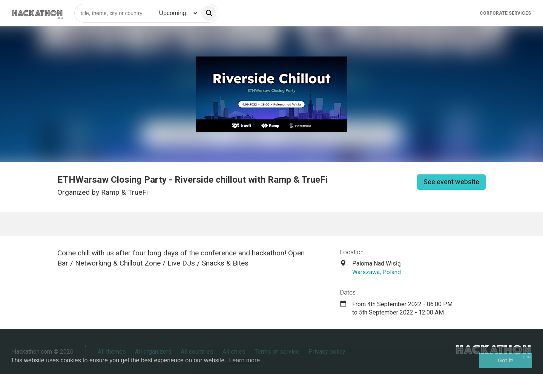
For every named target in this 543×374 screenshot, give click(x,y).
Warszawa (366, 272)
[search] (208, 13)
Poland (391, 272)
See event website (451, 182)
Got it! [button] (506, 360)
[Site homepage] (37, 13)
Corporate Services (505, 13)
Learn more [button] (244, 360)
